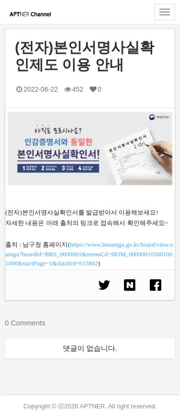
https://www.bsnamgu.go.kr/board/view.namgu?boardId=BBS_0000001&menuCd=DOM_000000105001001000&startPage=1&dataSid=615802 (89, 254)
